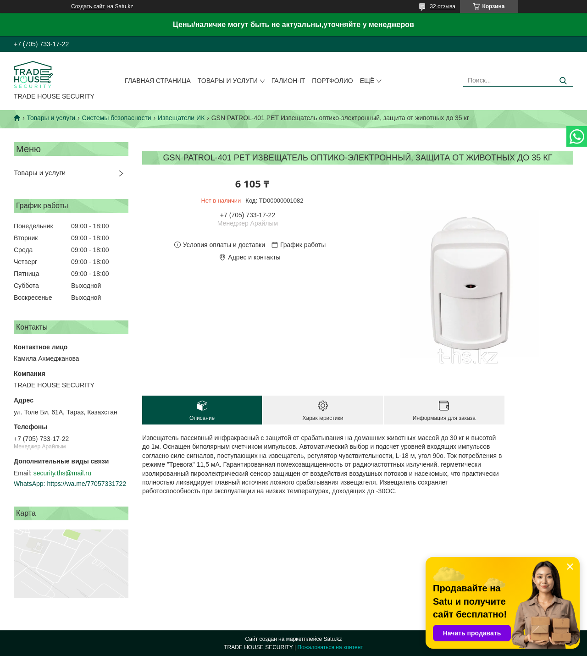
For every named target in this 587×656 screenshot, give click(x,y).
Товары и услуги (228, 80)
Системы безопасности (116, 118)
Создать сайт (88, 6)
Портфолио (332, 80)
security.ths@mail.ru (62, 473)
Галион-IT (288, 80)
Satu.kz (332, 639)
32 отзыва (442, 6)
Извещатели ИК (181, 118)
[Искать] (563, 81)
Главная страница (158, 80)
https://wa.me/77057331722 (86, 483)
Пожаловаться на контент (330, 647)
